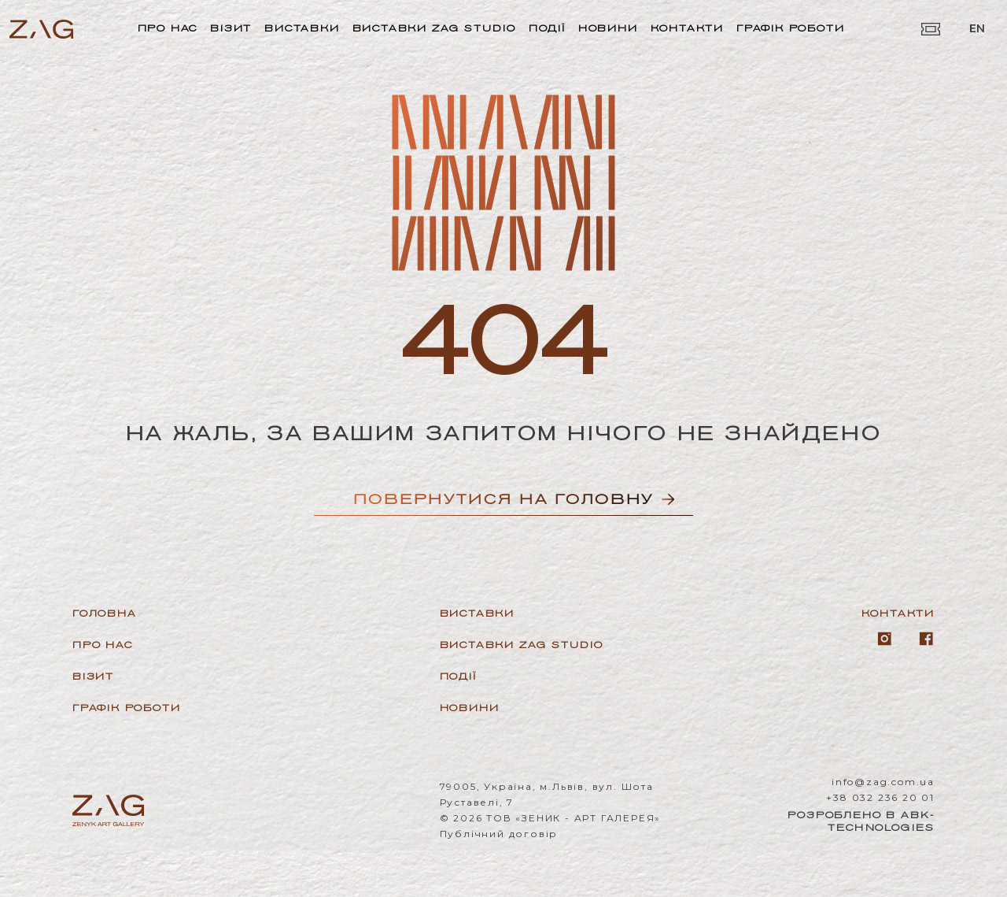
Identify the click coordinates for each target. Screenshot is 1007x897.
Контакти (687, 28)
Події (547, 28)
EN (977, 28)
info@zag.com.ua (883, 782)
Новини (608, 28)
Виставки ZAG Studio (434, 28)
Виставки (301, 28)
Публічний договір (499, 834)
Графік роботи (790, 28)
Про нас (168, 28)
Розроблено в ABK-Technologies (861, 821)
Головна (104, 613)
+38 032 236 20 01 (880, 797)
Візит (231, 28)
